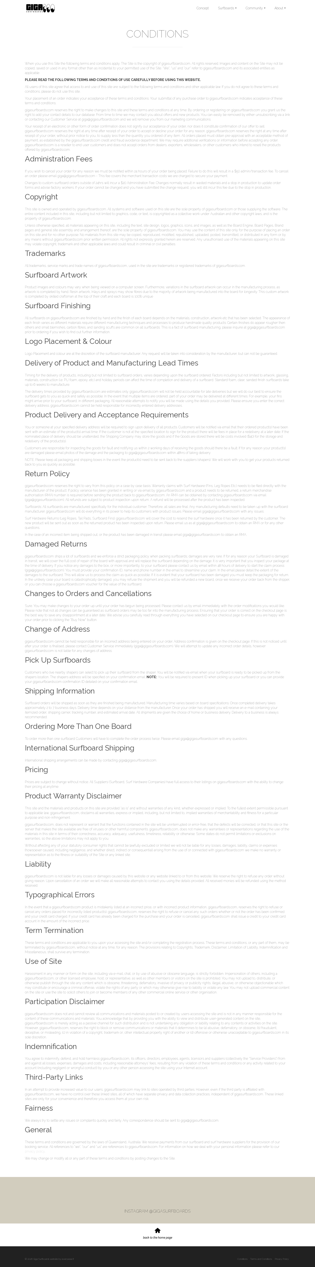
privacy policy (35, 1151)
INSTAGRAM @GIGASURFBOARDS (157, 1211)
